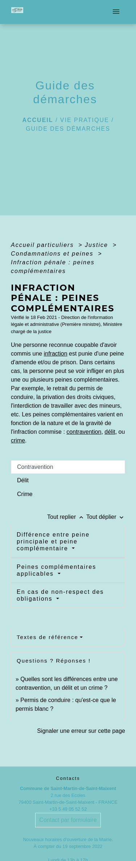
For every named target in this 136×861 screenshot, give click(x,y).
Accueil (37, 120)
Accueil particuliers (43, 245)
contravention (83, 432)
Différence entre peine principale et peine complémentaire (53, 541)
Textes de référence (47, 637)
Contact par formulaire (67, 820)
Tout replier (66, 517)
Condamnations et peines (53, 254)
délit (109, 432)
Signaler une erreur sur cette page (81, 731)
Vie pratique (84, 120)
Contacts (68, 778)
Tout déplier (105, 517)
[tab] (68, 467)
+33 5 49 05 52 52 (68, 809)
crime (18, 440)
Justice (97, 245)
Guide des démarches (68, 129)
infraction (55, 353)
